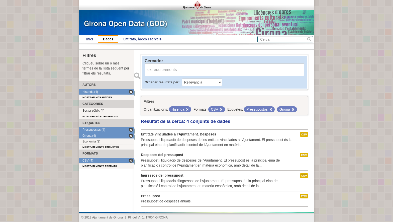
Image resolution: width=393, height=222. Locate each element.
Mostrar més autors (97, 97)
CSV (304, 134)
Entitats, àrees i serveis (142, 39)
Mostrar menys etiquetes (100, 146)
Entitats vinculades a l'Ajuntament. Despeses (178, 134)
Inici (89, 39)
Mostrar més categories (100, 116)
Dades (108, 39)
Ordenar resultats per (161, 82)
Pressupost (150, 196)
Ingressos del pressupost (162, 175)
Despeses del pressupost (162, 155)
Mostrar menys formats (99, 166)
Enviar (137, 76)
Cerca (309, 39)
